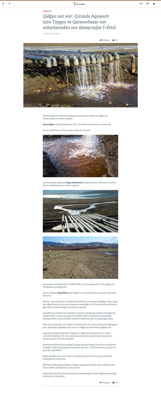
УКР (147, 4)
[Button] (105, 40)
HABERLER (47, 11)
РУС (141, 4)
